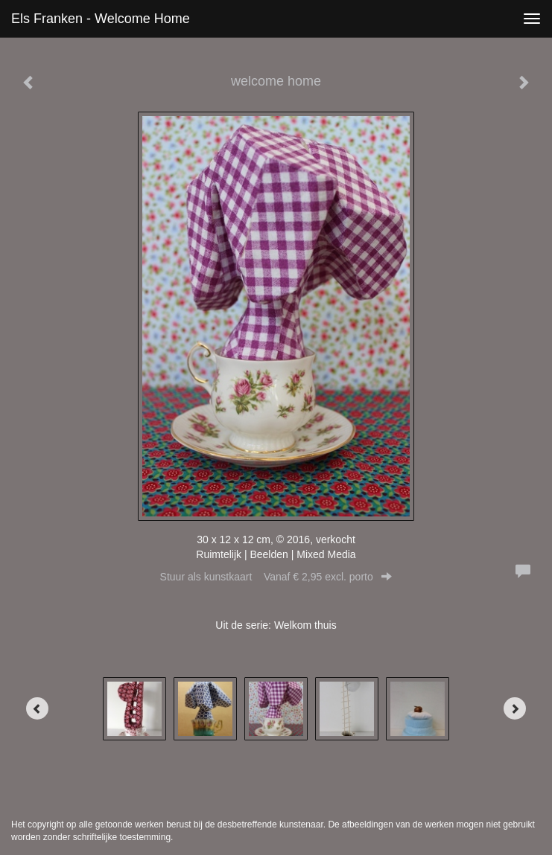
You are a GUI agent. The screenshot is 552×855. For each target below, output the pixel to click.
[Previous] (37, 708)
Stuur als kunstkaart (276, 577)
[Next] (515, 708)
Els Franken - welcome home (100, 18)
